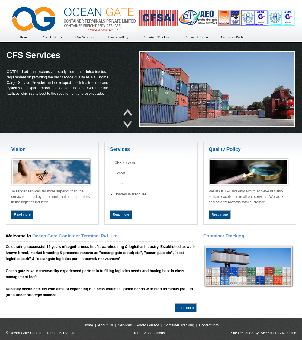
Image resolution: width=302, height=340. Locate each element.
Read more (22, 214)
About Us (52, 37)
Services (125, 325)
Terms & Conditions (149, 333)
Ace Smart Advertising (278, 333)
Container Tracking (156, 37)
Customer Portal (233, 37)
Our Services (85, 37)
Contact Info (195, 37)
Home (24, 37)
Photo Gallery (118, 37)
